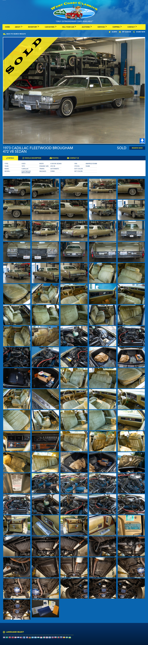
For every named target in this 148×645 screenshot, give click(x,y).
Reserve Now (137, 148)
